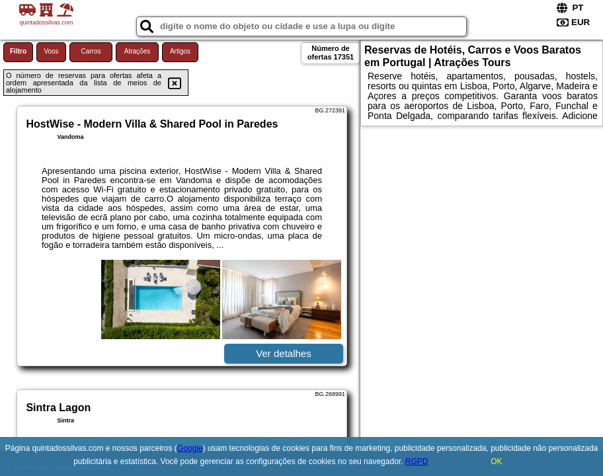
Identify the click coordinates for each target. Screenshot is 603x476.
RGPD (416, 461)
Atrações (137, 51)
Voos (51, 51)
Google (190, 448)
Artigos (180, 51)
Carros (90, 51)
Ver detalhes (283, 353)
